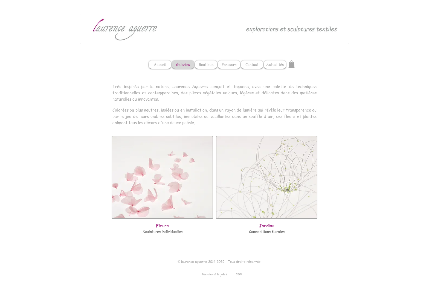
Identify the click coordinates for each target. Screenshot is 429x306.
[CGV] (239, 274)
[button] (291, 64)
